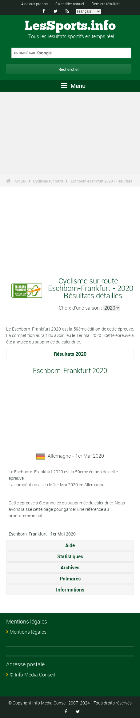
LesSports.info (70, 26)
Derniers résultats (106, 3)
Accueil (20, 180)
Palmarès (70, 578)
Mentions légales (28, 631)
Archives (70, 567)
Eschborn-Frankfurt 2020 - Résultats (101, 180)
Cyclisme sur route (48, 180)
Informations (70, 589)
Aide (70, 545)
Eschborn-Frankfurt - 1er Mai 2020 (42, 534)
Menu (73, 86)
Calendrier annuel (69, 3)
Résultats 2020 (70, 354)
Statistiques (70, 556)
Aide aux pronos (34, 3)
